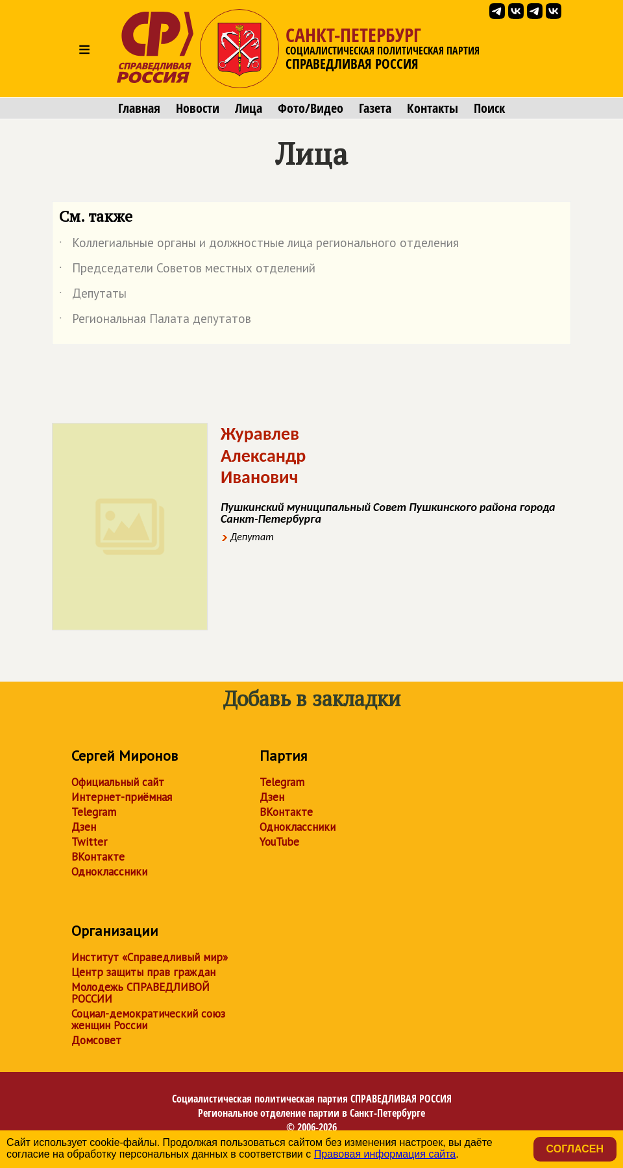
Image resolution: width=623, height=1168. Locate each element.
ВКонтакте (98, 857)
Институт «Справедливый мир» (149, 957)
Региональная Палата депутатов (155, 321)
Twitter (89, 842)
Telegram (93, 812)
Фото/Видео (310, 108)
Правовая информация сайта (385, 1154)
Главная (139, 108)
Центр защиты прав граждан (143, 972)
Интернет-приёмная (121, 797)
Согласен (575, 1148)
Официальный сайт (117, 782)
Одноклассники (109, 871)
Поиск (489, 108)
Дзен (83, 827)
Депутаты (93, 295)
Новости (197, 108)
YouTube (279, 842)
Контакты (432, 108)
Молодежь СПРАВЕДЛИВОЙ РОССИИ (140, 993)
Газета (375, 108)
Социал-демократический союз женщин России (148, 1019)
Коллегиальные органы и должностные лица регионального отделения (259, 245)
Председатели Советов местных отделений (187, 270)
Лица (248, 108)
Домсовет (96, 1040)
